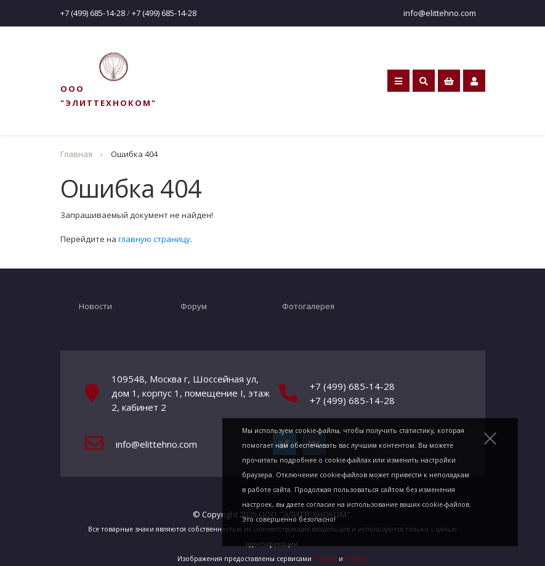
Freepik (356, 558)
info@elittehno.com (439, 12)
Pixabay (325, 558)
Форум (193, 306)
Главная (76, 154)
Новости (95, 306)
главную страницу (154, 239)
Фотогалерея (308, 306)
